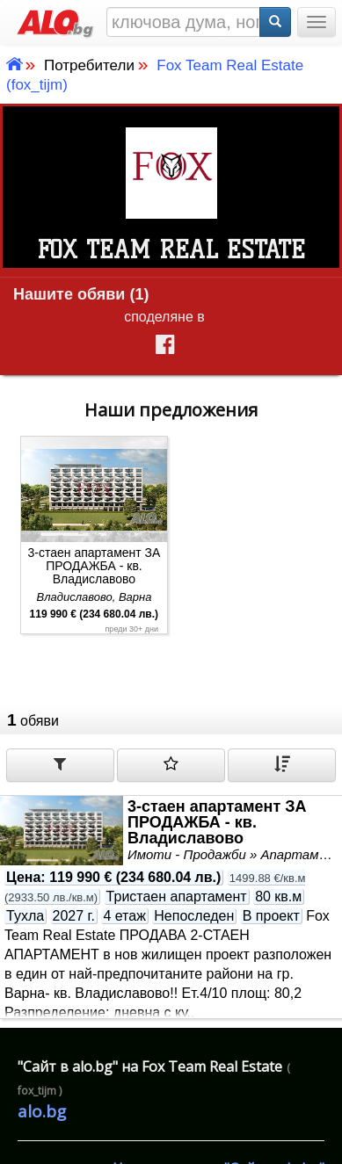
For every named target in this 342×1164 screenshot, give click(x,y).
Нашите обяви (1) (81, 294)
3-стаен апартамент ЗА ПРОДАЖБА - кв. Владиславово (94, 566)
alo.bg (42, 1111)
